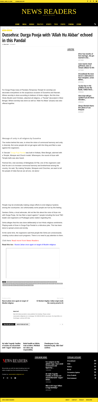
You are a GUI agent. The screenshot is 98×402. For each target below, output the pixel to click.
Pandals (13, 285)
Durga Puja (29, 283)
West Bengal (30, 285)
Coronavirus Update (73, 372)
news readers (58, 283)
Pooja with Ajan (21, 285)
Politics (40, 24)
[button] (95, 24)
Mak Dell (6, 44)
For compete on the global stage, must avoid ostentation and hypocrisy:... (54, 365)
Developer (89, 400)
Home (17, 24)
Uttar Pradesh (71, 375)
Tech (56, 24)
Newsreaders (6, 285)
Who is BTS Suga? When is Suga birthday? (54, 387)
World (31, 24)
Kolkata (51, 283)
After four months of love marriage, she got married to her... (86, 56)
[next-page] (62, 324)
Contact (74, 400)
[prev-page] (60, 324)
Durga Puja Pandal (18, 153)
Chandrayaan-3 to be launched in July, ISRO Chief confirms (53, 345)
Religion (9, 30)
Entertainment (72, 378)
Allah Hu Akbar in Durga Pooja (14, 281)
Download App (20, 1)
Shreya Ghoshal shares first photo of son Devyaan (86, 108)
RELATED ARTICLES (9, 324)
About (67, 400)
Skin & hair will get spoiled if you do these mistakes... (86, 98)
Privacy (81, 400)
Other (79, 24)
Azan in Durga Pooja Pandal (41, 281)
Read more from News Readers (25, 240)
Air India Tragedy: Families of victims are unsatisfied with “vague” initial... (54, 377)
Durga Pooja (53, 281)
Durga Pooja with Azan (19, 283)
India (24, 24)
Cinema (71, 24)
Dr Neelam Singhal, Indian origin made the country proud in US (50, 302)
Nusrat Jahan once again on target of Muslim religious (35, 245)
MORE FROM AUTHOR (22, 324)
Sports (48, 24)
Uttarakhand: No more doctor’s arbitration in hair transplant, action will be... (86, 77)
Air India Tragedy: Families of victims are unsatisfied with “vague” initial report (11, 345)
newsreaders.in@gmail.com (16, 374)
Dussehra (36, 283)
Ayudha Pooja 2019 (28, 281)
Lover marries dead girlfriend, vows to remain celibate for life (86, 66)
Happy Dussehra (44, 283)
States (62, 24)
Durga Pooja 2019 (7, 283)
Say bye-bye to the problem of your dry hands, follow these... (85, 88)
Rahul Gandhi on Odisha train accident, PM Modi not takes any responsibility (31, 346)
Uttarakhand (71, 361)
